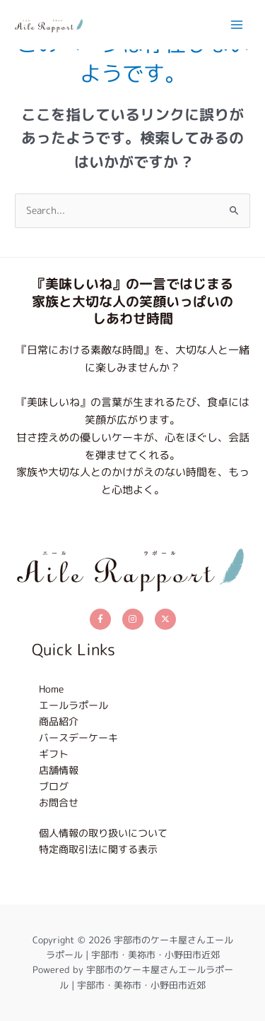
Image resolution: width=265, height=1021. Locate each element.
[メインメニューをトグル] (237, 24)
